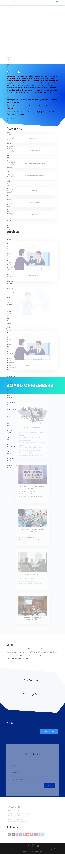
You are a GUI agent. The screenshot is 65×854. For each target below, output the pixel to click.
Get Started (49, 731)
